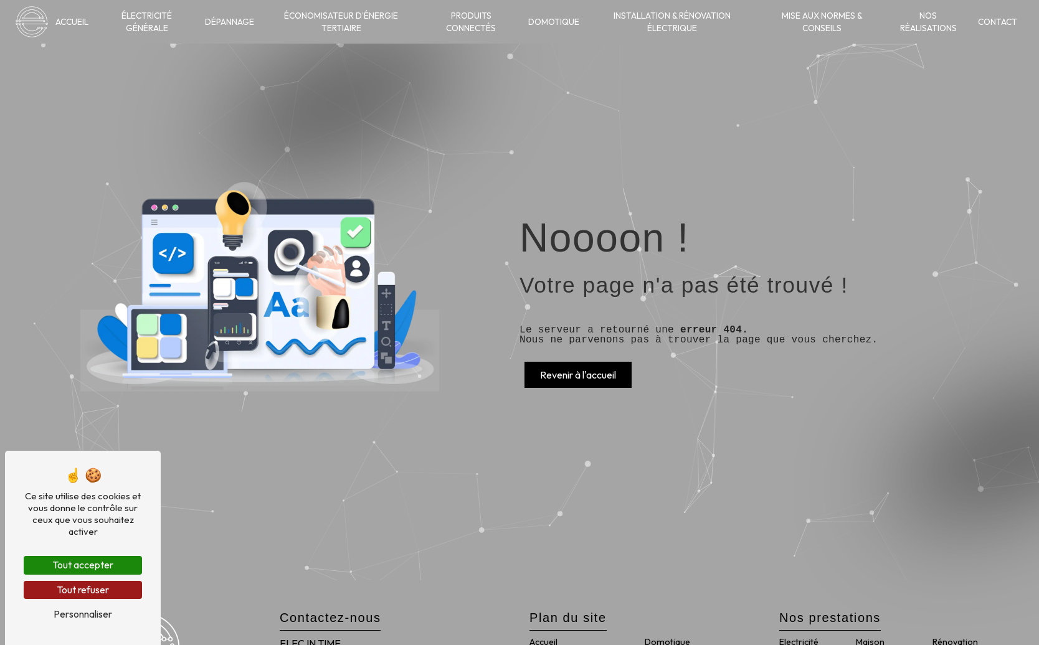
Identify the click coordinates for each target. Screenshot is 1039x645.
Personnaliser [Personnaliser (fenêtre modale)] (83, 614)
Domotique (553, 21)
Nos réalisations (928, 22)
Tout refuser (83, 589)
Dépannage (229, 21)
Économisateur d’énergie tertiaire (341, 22)
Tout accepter (82, 564)
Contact (997, 21)
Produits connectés (471, 22)
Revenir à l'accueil (578, 375)
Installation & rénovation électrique (672, 22)
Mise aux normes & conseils (822, 22)
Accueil (71, 21)
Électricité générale (146, 22)
